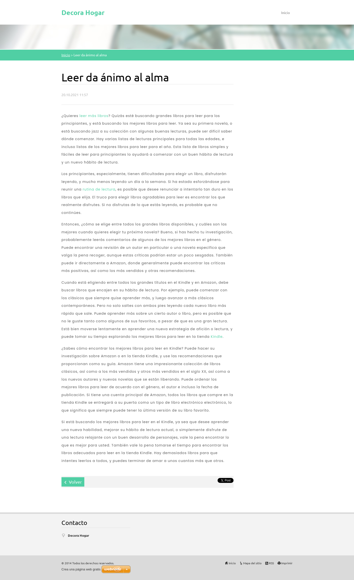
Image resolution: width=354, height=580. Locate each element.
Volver (75, 481)
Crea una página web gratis (81, 569)
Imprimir (287, 563)
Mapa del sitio (252, 563)
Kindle (216, 336)
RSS (271, 563)
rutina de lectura (99, 189)
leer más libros (93, 115)
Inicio (285, 12)
